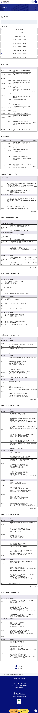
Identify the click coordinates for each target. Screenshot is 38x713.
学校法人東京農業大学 (23, 685)
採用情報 (16, 687)
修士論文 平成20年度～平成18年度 (19, 53)
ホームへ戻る (20, 666)
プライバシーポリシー (14, 685)
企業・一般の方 (21, 680)
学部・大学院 (20, 668)
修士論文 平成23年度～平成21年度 (19, 50)
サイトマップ (14, 683)
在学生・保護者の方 (21, 678)
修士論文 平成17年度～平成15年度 (19, 57)
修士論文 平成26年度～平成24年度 (19, 46)
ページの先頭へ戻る (33, 211)
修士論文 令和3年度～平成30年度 (19, 39)
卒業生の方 (16, 680)
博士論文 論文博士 (19, 32)
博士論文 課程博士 (19, 29)
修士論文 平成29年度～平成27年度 (19, 43)
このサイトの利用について (21, 683)
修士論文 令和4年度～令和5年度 (19, 36)
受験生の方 (15, 678)
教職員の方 (21, 687)
